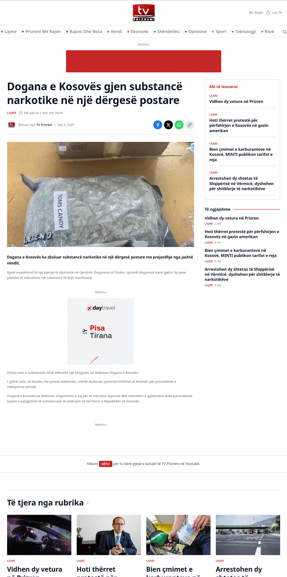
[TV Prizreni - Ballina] (143, 13)
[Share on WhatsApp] (179, 124)
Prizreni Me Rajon (41, 31)
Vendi (114, 31)
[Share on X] (168, 124)
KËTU (106, 464)
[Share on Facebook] (157, 124)
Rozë (267, 31)
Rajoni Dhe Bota (84, 31)
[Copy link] (189, 124)
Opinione (196, 31)
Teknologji (244, 31)
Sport (219, 31)
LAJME (12, 113)
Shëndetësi (167, 31)
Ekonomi (137, 31)
